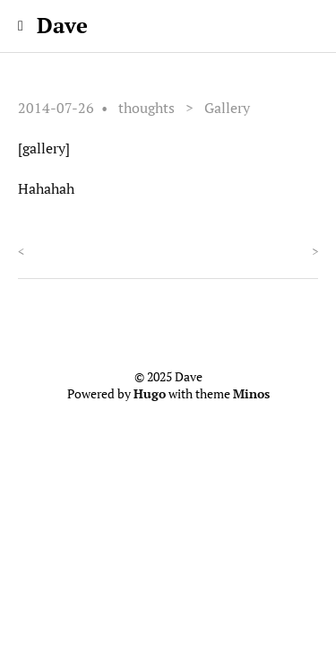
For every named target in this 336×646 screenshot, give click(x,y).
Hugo (150, 394)
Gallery (227, 108)
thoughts (146, 108)
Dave (62, 25)
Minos (251, 394)
